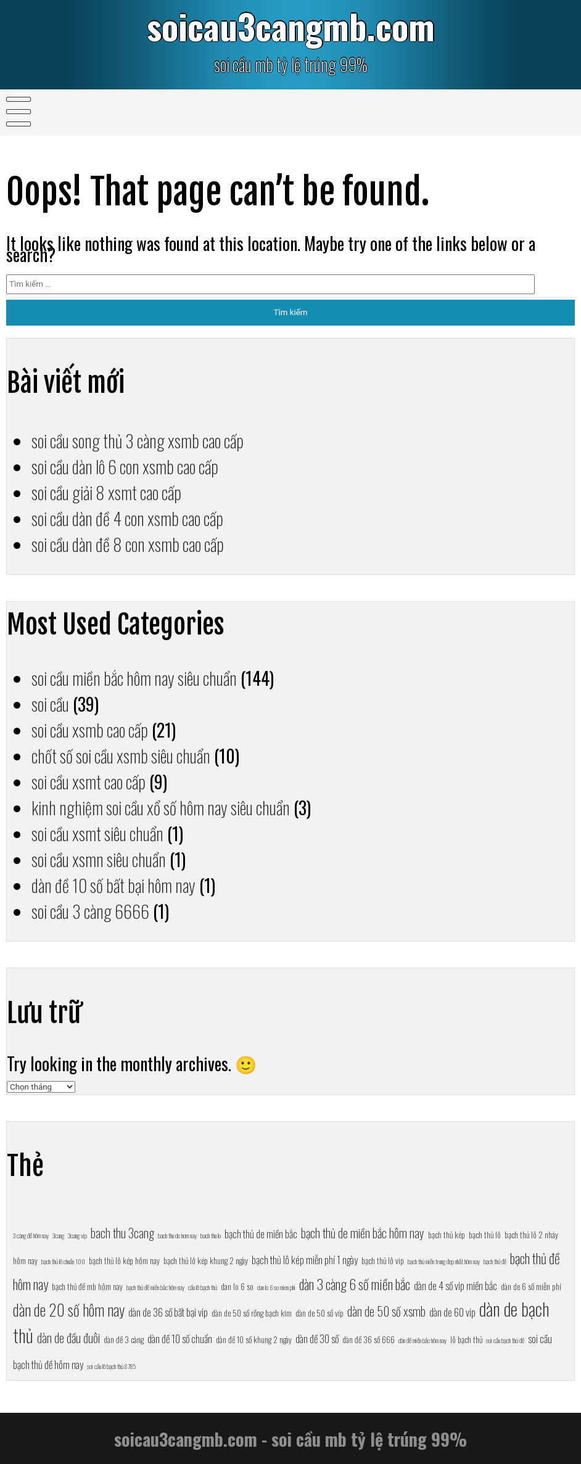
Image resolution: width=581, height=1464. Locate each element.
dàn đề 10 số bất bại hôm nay (113, 885)
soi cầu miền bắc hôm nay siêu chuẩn (134, 678)
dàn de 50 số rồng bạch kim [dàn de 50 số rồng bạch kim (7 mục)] (252, 1313)
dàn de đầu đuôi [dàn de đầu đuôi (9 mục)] (68, 1337)
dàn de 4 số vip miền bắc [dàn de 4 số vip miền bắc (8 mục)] (455, 1285)
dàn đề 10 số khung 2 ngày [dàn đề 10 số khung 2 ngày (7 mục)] (254, 1339)
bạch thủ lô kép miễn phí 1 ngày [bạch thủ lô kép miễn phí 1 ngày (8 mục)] (305, 1259)
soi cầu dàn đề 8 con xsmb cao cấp (127, 544)
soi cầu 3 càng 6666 (90, 911)
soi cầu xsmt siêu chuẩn (97, 833)
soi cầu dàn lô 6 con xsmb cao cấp (124, 466)
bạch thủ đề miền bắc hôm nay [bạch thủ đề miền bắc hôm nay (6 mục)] (155, 1287)
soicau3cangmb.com (291, 25)
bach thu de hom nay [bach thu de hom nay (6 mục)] (177, 1235)
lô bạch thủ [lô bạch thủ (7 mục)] (466, 1339)
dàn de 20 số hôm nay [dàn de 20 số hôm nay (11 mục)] (69, 1309)
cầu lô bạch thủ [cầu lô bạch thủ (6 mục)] (202, 1287)
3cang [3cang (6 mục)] (58, 1235)
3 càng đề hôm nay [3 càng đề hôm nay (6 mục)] (31, 1235)
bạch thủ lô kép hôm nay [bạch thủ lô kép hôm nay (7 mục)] (124, 1260)
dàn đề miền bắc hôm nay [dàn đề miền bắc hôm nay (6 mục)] (422, 1340)
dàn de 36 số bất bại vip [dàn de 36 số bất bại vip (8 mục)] (168, 1312)
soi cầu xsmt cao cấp (88, 781)
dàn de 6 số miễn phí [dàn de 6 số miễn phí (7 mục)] (531, 1286)
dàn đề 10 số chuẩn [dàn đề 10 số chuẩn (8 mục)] (179, 1338)
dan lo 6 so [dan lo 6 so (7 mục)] (237, 1286)
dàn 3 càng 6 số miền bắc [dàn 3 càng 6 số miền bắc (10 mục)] (354, 1283)
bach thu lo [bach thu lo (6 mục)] (210, 1235)
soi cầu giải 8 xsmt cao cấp (106, 492)
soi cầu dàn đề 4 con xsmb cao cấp (127, 518)
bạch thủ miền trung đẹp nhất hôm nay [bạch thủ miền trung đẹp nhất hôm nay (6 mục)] (444, 1261)
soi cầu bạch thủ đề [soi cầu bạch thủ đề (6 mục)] (505, 1340)
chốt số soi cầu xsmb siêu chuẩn (120, 755)
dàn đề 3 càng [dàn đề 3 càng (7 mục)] (124, 1339)
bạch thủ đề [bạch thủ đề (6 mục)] (495, 1261)
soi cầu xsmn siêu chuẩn (98, 859)
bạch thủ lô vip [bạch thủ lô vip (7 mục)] (382, 1260)
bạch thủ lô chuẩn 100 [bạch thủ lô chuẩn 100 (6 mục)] (63, 1261)
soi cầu (50, 704)
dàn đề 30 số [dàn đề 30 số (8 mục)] (317, 1338)
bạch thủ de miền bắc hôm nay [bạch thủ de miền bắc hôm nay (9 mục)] (362, 1232)
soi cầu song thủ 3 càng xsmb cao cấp (137, 440)
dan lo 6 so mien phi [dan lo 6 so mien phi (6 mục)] (276, 1287)
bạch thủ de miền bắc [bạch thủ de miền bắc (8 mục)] (261, 1233)
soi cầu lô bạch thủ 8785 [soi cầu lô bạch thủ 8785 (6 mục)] (111, 1366)
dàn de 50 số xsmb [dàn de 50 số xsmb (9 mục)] (386, 1311)
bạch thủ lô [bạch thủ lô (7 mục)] (485, 1234)
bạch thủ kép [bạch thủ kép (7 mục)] (446, 1234)
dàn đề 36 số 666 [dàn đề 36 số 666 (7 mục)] (368, 1339)
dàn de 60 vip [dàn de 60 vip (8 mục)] (452, 1312)
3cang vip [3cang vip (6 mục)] (77, 1235)
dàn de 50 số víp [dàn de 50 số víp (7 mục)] (319, 1313)
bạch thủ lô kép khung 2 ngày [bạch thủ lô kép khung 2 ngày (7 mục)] (205, 1260)
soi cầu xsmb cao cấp (89, 729)
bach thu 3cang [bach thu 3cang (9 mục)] (122, 1232)
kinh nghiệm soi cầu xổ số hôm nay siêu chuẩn (160, 807)
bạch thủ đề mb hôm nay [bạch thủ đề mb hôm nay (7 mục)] (87, 1286)
